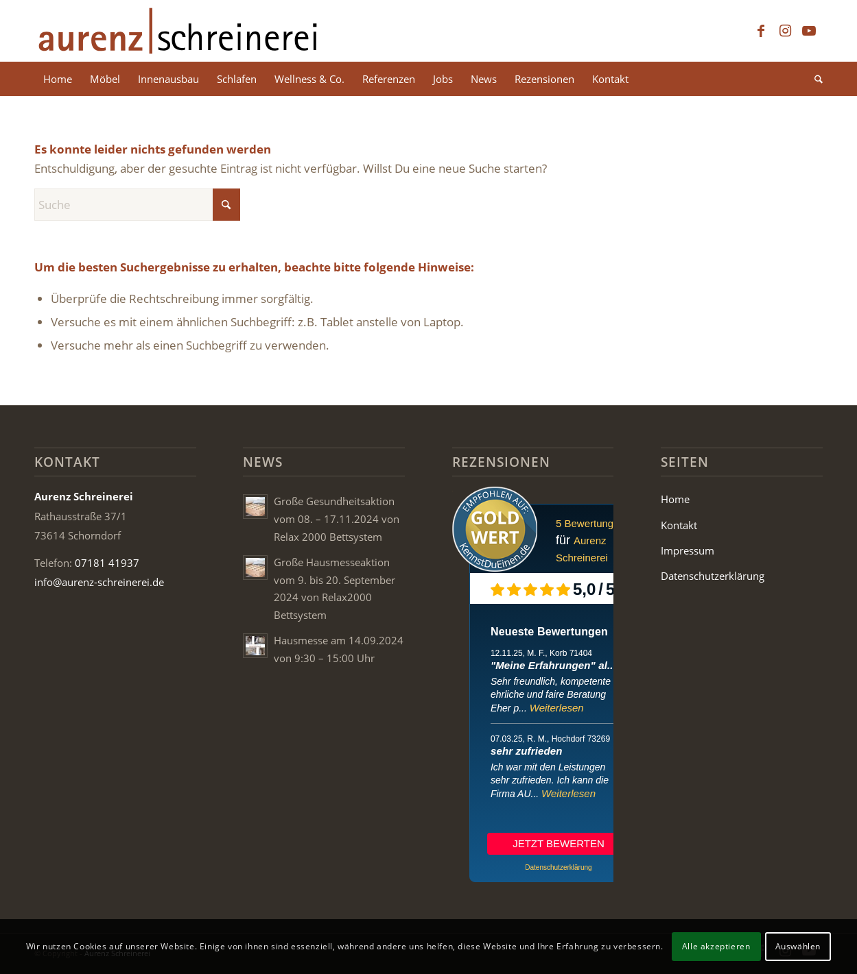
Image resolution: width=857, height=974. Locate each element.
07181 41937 (107, 563)
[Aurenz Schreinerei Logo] (177, 30)
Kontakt (679, 525)
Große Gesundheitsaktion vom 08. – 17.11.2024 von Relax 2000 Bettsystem (336, 518)
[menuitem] (57, 79)
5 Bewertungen (590, 523)
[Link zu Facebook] (761, 31)
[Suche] (814, 79)
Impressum (687, 550)
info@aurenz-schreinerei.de (99, 582)
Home (675, 499)
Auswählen (798, 946)
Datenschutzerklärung (712, 576)
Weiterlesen (557, 708)
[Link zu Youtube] (809, 31)
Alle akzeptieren (716, 946)
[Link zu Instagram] (785, 31)
